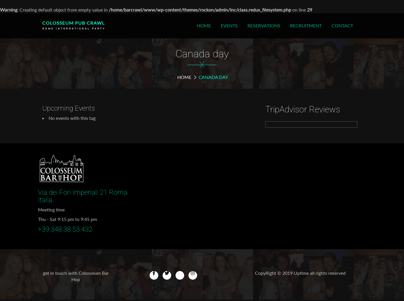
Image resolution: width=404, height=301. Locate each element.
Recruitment (306, 25)
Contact (342, 25)
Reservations (263, 25)
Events (229, 25)
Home (204, 25)
